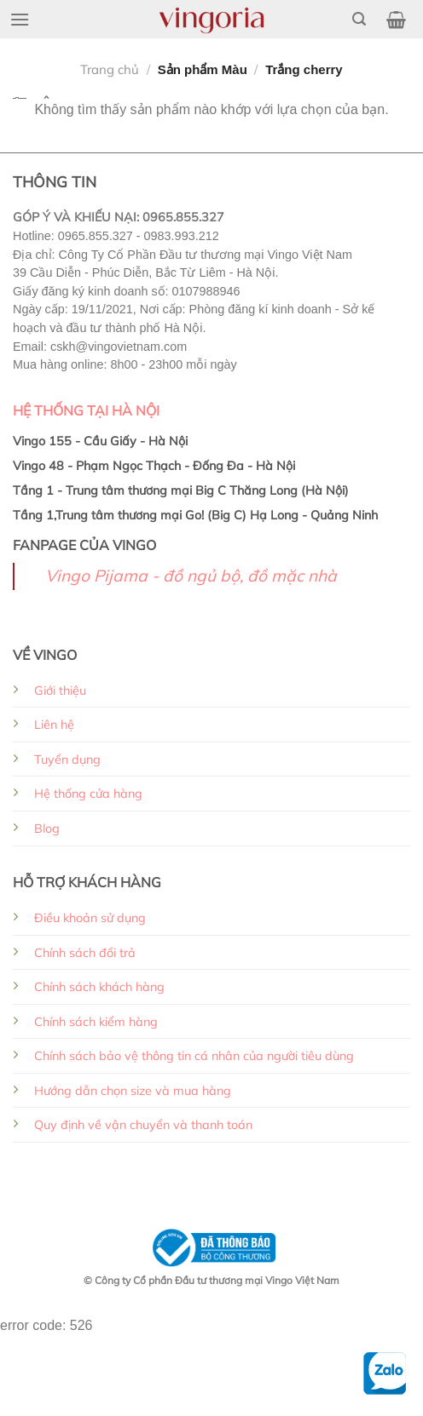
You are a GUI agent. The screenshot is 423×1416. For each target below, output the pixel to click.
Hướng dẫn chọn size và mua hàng (132, 1090)
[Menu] (19, 19)
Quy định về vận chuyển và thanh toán (143, 1124)
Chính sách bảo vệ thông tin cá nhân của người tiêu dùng (194, 1055)
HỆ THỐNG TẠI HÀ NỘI (86, 410)
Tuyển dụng (67, 759)
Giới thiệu (60, 690)
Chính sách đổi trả (85, 952)
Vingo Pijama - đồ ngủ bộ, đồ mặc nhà (191, 575)
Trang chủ (109, 69)
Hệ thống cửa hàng (88, 793)
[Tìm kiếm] (359, 19)
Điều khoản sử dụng (90, 918)
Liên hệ (54, 724)
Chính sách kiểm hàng (96, 1021)
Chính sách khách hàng (99, 987)
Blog (47, 828)
